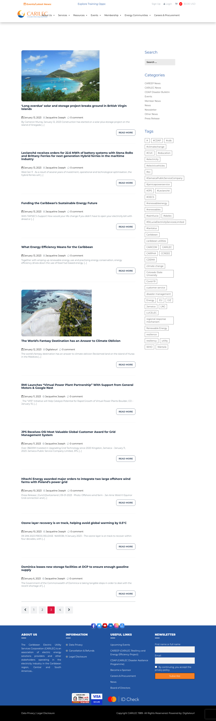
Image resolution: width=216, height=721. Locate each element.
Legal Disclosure (78, 656)
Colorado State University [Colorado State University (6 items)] (154, 274)
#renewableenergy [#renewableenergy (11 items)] (156, 203)
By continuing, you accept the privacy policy (173, 668)
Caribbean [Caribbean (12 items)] (152, 234)
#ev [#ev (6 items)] (148, 172)
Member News (153, 101)
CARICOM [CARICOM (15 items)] (151, 247)
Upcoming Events (120, 644)
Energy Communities (148, 15)
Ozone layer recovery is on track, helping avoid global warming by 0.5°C (74, 523)
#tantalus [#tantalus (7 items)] (151, 228)
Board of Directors (120, 687)
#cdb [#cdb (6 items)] (169, 140)
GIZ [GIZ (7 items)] (169, 300)
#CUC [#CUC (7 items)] (149, 153)
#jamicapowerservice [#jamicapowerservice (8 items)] (158, 184)
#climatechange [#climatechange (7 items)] (155, 146)
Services (74, 15)
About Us (58, 15)
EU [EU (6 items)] (160, 300)
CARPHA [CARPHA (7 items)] (151, 253)
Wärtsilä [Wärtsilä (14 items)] (161, 347)
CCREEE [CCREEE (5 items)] (165, 253)
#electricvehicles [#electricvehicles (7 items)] (155, 165)
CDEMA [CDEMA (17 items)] (150, 259)
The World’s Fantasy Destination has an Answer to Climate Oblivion (71, 341)
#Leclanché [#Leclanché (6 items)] (163, 190)
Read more (126, 132)
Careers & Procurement (177, 15)
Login (168, 3)
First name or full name (168, 644)
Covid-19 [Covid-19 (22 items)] (151, 281)
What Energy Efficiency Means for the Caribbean (57, 247)
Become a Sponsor (120, 670)
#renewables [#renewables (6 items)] (153, 209)
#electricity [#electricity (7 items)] (152, 159)
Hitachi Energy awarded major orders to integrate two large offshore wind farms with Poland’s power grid (76, 480)
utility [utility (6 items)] (165, 340)
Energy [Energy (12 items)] (150, 300)
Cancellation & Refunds (81, 650)
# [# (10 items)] (147, 140)
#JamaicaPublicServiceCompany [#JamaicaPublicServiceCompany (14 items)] (164, 178)
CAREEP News (153, 83)
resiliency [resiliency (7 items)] (151, 340)
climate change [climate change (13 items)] (155, 266)
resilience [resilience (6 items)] (151, 334)
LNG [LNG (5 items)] (163, 306)
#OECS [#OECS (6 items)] (150, 197)
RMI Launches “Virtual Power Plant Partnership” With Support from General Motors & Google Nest (77, 386)
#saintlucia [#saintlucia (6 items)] (152, 215)
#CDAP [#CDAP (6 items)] (157, 140)
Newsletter (151, 109)
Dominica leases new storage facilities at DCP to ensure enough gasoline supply (75, 568)
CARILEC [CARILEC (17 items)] (167, 247)
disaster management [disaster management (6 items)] (158, 294)
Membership (123, 15)
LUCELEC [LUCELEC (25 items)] (151, 312)
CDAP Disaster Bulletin (157, 92)
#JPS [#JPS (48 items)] (149, 190)
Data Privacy (76, 644)
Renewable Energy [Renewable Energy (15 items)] (156, 328)
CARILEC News (153, 87)
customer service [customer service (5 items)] (155, 287)
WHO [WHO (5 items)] (149, 347)
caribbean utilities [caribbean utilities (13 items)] (156, 241)
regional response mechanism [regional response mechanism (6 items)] (156, 320)
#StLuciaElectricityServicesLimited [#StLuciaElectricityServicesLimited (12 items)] (165, 222)
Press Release (152, 118)
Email (158, 655)
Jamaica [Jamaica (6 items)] (151, 306)
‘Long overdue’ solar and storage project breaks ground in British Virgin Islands (74, 107)
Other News (151, 114)
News (148, 105)
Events (106, 15)
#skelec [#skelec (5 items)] (167, 215)
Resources (91, 15)
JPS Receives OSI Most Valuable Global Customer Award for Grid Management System (68, 433)
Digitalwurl (189, 713)
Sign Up (156, 3)
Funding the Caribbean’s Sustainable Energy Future (59, 203)
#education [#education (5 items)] (164, 153)
